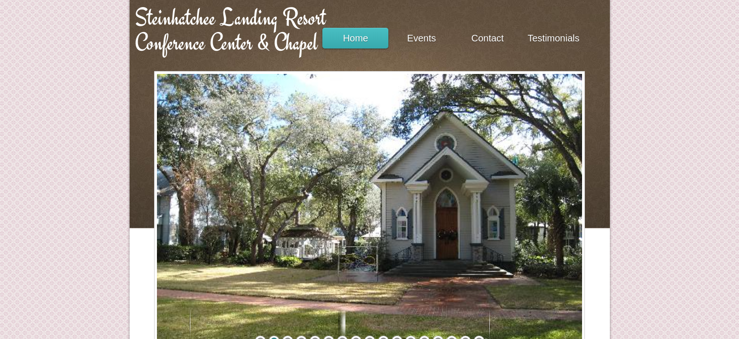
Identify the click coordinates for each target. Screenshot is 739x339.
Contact (487, 38)
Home (355, 38)
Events (421, 38)
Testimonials (553, 38)
